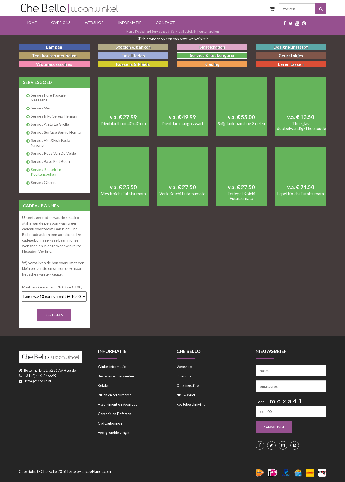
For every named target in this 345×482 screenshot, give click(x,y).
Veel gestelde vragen (114, 433)
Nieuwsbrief (186, 395)
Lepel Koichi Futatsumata (300, 193)
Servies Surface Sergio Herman (56, 132)
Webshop (94, 22)
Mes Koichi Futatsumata (123, 193)
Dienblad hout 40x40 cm (123, 123)
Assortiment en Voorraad (118, 404)
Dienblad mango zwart (182, 123)
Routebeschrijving (191, 404)
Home (31, 22)
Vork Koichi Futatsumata (182, 193)
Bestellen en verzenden (116, 376)
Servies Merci (42, 108)
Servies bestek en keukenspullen (195, 31)
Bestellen (54, 315)
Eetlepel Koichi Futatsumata (241, 196)
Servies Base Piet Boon (50, 161)
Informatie (130, 22)
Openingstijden (189, 385)
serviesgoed (160, 31)
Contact (165, 22)
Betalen (104, 385)
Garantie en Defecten (114, 414)
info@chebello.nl (38, 381)
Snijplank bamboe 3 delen (241, 123)
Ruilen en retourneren (115, 395)
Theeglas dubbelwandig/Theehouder (301, 126)
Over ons (61, 22)
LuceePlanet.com (96, 471)
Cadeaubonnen (110, 423)
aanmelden (274, 427)
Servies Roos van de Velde (53, 153)
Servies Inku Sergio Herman (54, 116)
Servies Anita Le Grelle (50, 124)
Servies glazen (43, 182)
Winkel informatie (112, 366)
